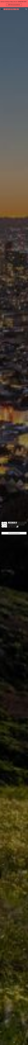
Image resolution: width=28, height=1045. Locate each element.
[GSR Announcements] (14, 533)
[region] (14, 3)
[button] (2, 9)
